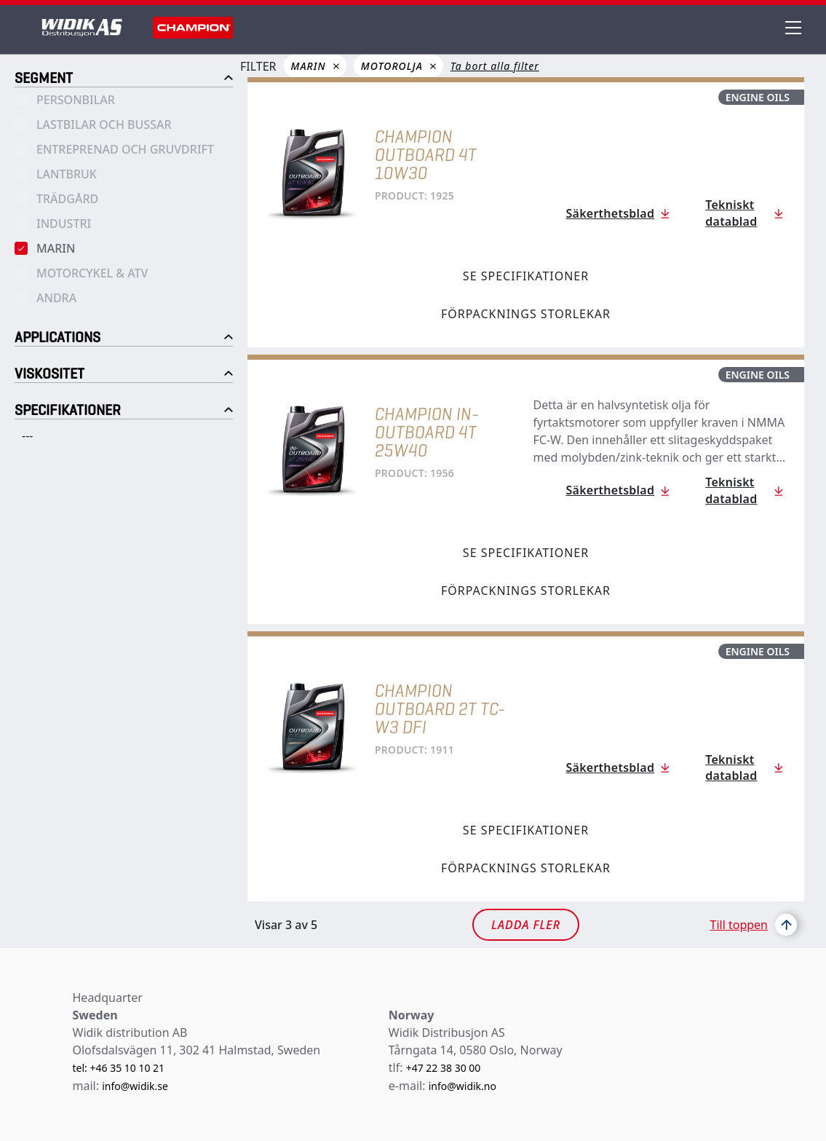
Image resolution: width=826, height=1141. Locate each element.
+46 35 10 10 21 (127, 1068)
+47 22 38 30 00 (443, 1068)
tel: (81, 1068)
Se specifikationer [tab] (526, 276)
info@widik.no (462, 1086)
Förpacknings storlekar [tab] (526, 314)
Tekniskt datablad (731, 213)
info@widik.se (135, 1086)
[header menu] (795, 28)
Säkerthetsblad (610, 213)
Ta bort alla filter (494, 66)
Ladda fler (525, 925)
